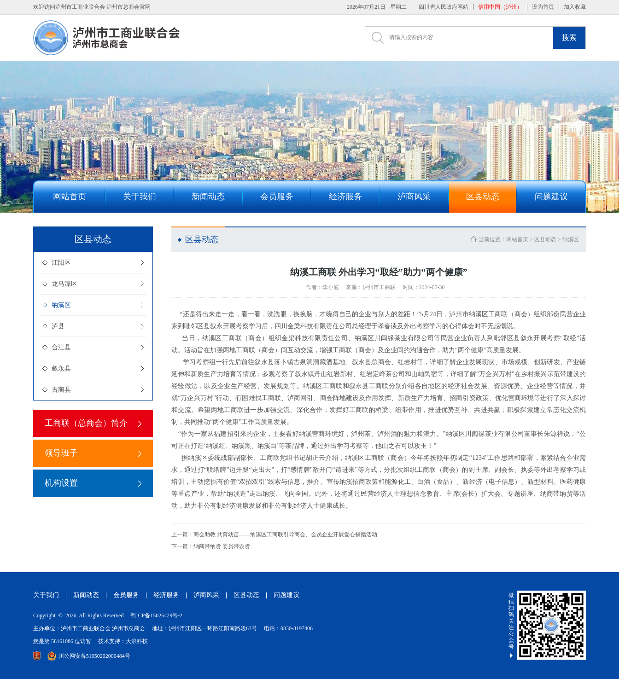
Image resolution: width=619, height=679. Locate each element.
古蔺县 (61, 389)
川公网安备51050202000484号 (88, 656)
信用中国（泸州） (500, 7)
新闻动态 (86, 595)
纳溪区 (61, 305)
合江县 (61, 347)
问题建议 (286, 595)
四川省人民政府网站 (443, 7)
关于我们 (46, 595)
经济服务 (166, 595)
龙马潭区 (64, 283)
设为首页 (543, 7)
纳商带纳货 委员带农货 (210, 546)
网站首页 (517, 239)
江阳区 (61, 262)
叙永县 (61, 368)
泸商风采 (206, 595)
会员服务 (126, 595)
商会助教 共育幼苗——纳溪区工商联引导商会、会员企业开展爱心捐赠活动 (274, 534)
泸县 (58, 326)
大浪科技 (137, 641)
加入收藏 (575, 7)
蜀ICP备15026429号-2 (156, 615)
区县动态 (545, 239)
